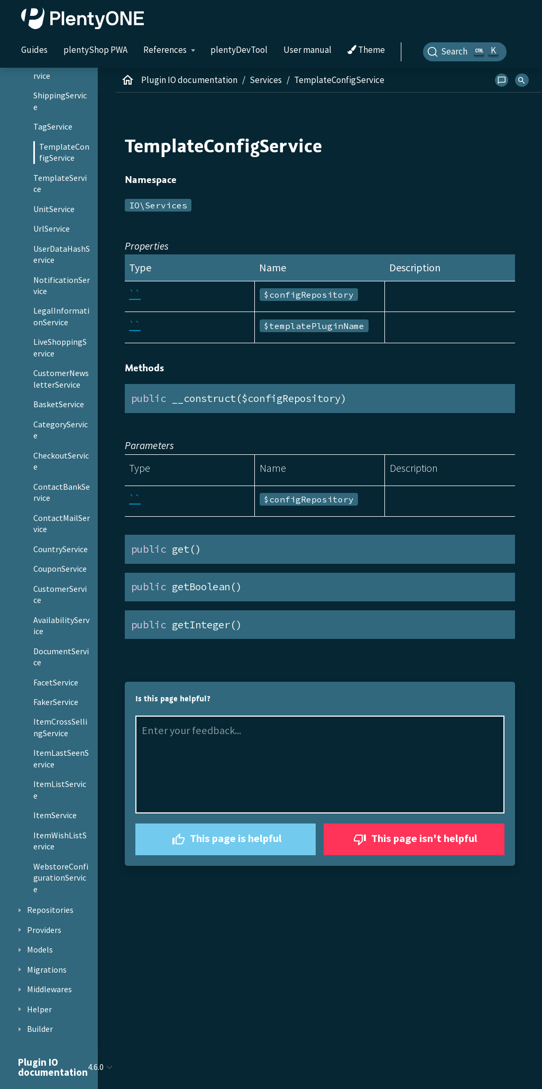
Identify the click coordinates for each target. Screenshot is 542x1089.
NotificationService (61, 285)
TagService (52, 126)
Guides (34, 50)
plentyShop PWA (95, 50)
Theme (366, 50)
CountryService (60, 549)
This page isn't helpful (414, 839)
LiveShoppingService (60, 347)
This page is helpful (225, 839)
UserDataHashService (61, 254)
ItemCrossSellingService (60, 727)
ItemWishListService (60, 841)
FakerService (55, 702)
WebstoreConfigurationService (60, 877)
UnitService (54, 209)
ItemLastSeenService (61, 758)
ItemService (55, 815)
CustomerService (60, 594)
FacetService (55, 682)
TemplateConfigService (64, 152)
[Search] (465, 51)
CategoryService (60, 430)
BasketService (58, 404)
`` (135, 293)
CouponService (60, 568)
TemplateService (60, 183)
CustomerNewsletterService (61, 379)
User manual (307, 50)
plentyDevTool (239, 50)
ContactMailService (61, 524)
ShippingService (60, 101)
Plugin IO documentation (189, 80)
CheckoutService (61, 461)
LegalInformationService (61, 316)
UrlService (51, 228)
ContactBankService (61, 492)
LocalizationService (60, 70)
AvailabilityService (61, 626)
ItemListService (59, 790)
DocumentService (61, 657)
